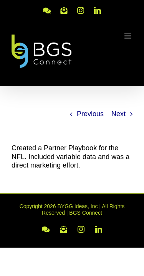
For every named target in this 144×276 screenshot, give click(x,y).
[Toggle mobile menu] (128, 36)
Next (118, 114)
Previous (90, 114)
